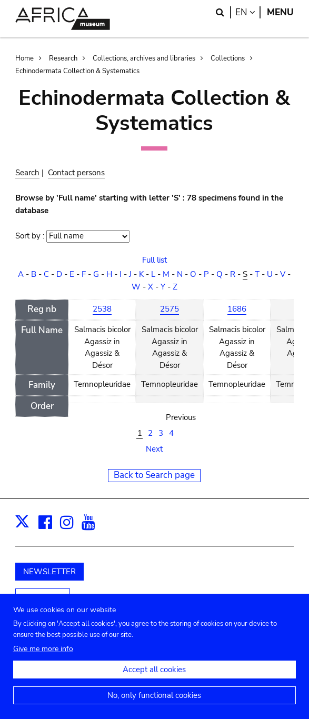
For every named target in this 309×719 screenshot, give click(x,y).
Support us (43, 598)
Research (63, 58)
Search (27, 172)
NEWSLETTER (49, 571)
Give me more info (43, 653)
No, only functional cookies (154, 700)
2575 (169, 309)
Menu (280, 12)
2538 (102, 309)
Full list (154, 260)
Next (154, 449)
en (248, 12)
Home (24, 58)
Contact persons (76, 172)
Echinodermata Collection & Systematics (77, 71)
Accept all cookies (154, 674)
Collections (228, 58)
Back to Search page (154, 475)
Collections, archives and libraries (144, 58)
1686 (236, 309)
